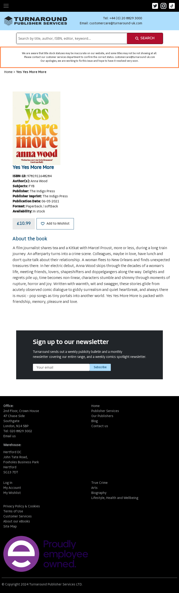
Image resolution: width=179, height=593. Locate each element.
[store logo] (35, 21)
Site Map (10, 526)
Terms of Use (13, 511)
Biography (98, 493)
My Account (12, 488)
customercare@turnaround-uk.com (115, 23)
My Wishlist (12, 493)
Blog (94, 421)
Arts (94, 488)
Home (8, 72)
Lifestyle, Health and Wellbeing (114, 498)
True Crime (99, 483)
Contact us (99, 426)
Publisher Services (105, 411)
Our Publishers (102, 416)
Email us (9, 436)
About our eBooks (16, 521)
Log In (7, 483)
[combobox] (71, 38)
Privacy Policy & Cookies (21, 506)
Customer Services (17, 516)
